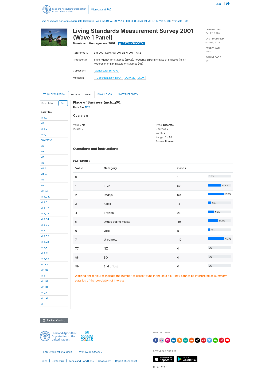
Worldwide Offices (89, 351)
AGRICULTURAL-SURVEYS (110, 21)
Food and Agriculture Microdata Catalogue (71, 21)
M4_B (43, 168)
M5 (42, 162)
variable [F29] (180, 21)
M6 (42, 157)
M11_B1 (44, 287)
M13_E (44, 117)
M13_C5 (45, 224)
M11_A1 (44, 298)
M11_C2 (44, 269)
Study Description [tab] (54, 94)
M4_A (44, 174)
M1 (42, 303)
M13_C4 (45, 219)
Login (218, 4)
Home (43, 21)
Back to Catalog (54, 320)
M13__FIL (45, 196)
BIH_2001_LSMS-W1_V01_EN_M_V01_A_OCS (148, 21)
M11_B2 (44, 281)
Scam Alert (104, 360)
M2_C (44, 185)
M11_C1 (44, 264)
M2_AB (44, 190)
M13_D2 (45, 208)
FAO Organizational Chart (57, 351)
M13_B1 (44, 247)
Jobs (44, 360)
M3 (42, 179)
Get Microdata (131, 43)
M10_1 (43, 134)
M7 (42, 123)
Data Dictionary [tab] (81, 94)
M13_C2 (45, 236)
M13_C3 (45, 213)
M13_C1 (44, 230)
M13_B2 (45, 241)
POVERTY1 (46, 140)
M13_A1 (44, 253)
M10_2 (44, 128)
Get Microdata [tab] (128, 94)
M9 (42, 145)
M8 (42, 151)
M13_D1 (44, 202)
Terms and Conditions (81, 360)
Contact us (58, 360)
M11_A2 (44, 292)
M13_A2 (45, 258)
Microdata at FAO (101, 9)
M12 (43, 275)
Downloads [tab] (105, 94)
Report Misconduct (126, 360)
